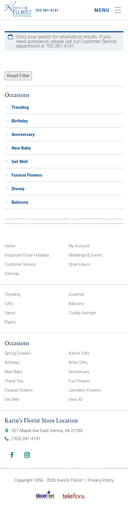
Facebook (12, 455)
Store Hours (79, 264)
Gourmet (76, 294)
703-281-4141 (46, 10)
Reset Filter (18, 76)
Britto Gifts (78, 362)
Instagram (27, 455)
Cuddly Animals (82, 313)
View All (76, 399)
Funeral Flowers (27, 175)
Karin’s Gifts (79, 353)
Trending (20, 107)
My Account (79, 246)
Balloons (20, 202)
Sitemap (12, 273)
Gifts (9, 303)
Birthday (20, 121)
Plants (10, 322)
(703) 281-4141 (26, 438)
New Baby (21, 148)
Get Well (20, 161)
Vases (10, 313)
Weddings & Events (85, 255)
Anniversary (23, 134)
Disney (18, 188)
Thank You (14, 381)
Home (10, 246)
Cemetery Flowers (85, 390)
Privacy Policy (101, 480)
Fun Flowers (79, 381)
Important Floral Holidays (27, 255)
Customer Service (20, 264)
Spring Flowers (18, 353)
